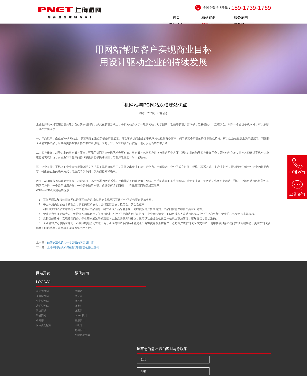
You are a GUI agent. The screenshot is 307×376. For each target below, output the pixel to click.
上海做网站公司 (115, 354)
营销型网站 (42, 297)
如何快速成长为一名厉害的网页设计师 (70, 242)
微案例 (71, 302)
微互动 (71, 292)
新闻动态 (242, 18)
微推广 (71, 297)
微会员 (71, 287)
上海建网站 (95, 354)
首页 (153, 18)
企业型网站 (42, 292)
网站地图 (72, 366)
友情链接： (42, 354)
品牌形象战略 (106, 302)
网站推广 (220, 18)
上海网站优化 (60, 354)
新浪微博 (71, 345)
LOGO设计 (105, 282)
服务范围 (198, 18)
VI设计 (102, 292)
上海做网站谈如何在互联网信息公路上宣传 (73, 247)
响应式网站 (42, 282)
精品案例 (176, 18)
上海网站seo (78, 354)
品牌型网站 (42, 287)
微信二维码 (95, 345)
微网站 (71, 282)
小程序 (40, 312)
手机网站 (41, 307)
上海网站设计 (185, 366)
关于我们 (43, 366)
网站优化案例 (43, 317)
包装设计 (104, 297)
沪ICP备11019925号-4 (258, 366)
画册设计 (104, 287)
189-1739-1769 (251, 8)
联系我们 (263, 18)
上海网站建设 (168, 366)
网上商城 (41, 302)
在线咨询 (47, 345)
